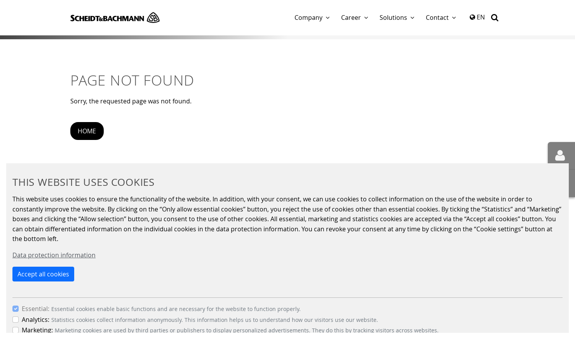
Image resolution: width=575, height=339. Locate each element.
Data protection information (54, 255)
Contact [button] (437, 17)
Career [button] (351, 17)
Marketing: (37, 330)
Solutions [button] (393, 17)
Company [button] (308, 17)
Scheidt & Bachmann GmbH (115, 17)
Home (87, 131)
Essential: (35, 308)
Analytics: (35, 319)
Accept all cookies (43, 274)
